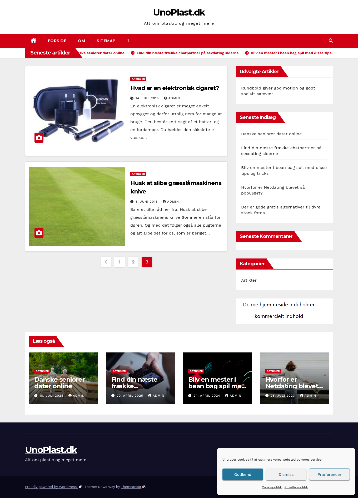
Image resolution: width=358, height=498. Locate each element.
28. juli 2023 (283, 395)
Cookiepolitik (272, 487)
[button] (331, 40)
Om (81, 40)
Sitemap (106, 40)
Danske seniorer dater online (271, 133)
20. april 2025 (130, 395)
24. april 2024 (207, 395)
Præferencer (329, 474)
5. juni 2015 (147, 201)
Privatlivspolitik (296, 487)
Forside (57, 40)
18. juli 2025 (52, 395)
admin (172, 98)
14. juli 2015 (148, 98)
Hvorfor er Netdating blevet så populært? (291, 386)
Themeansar (133, 487)
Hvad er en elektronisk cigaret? (174, 88)
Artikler (138, 78)
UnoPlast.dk (179, 12)
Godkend (242, 474)
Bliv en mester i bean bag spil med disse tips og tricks (217, 386)
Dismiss (286, 474)
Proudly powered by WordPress (53, 487)
